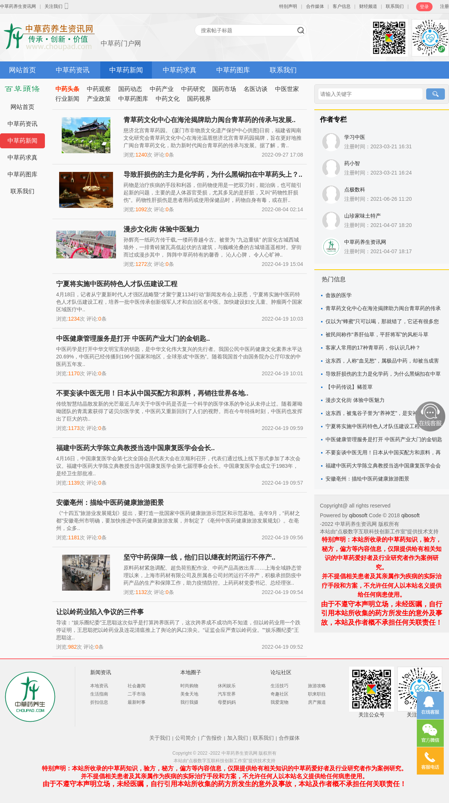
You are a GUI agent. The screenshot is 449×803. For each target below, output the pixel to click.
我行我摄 (189, 702)
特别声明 (288, 6)
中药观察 (99, 89)
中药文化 (168, 99)
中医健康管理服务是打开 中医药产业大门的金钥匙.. (133, 338)
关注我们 (57, 6)
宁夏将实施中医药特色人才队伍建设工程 (116, 284)
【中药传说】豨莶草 (349, 387)
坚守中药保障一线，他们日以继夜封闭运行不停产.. (199, 557)
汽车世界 (227, 694)
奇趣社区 (279, 694)
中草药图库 (233, 70)
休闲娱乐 (227, 685)
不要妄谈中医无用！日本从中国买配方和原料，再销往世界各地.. (152, 393)
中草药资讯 (72, 70)
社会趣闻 (137, 685)
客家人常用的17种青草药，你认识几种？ (373, 348)
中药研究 (193, 89)
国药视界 (199, 99)
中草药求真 (179, 70)
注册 (444, 6)
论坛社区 (281, 672)
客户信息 (342, 6)
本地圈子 (190, 672)
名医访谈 (256, 89)
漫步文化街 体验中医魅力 (161, 229)
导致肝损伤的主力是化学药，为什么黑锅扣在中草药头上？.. (212, 174)
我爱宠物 (279, 702)
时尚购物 (189, 685)
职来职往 (317, 694)
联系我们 (395, 6)
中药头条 (67, 89)
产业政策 (99, 99)
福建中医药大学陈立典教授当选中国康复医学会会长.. (135, 448)
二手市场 (137, 694)
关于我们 (159, 738)
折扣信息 (99, 702)
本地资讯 (99, 685)
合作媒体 (315, 6)
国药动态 (130, 89)
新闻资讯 (100, 672)
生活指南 (99, 694)
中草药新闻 (126, 70)
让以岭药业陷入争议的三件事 (100, 612)
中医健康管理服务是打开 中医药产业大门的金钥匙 (384, 439)
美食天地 (189, 694)
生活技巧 (279, 685)
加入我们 (237, 738)
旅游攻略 (317, 685)
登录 (424, 6)
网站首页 (22, 70)
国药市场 (224, 89)
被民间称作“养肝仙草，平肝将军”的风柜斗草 (377, 334)
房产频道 (317, 702)
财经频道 (368, 6)
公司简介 (185, 738)
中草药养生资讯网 (18, 6)
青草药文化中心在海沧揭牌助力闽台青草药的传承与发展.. (209, 120)
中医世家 (287, 89)
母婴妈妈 (227, 702)
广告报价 (211, 738)
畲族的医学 (339, 295)
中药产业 (162, 89)
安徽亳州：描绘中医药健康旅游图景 (110, 502)
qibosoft (359, 515)
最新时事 (137, 702)
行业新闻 (67, 99)
